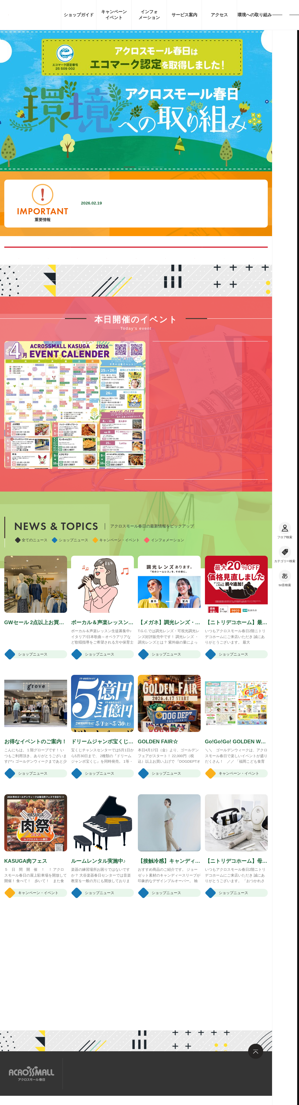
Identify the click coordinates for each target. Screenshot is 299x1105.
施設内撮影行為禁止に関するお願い (151, 203)
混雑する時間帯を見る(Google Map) (73, 255)
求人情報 (120, 1073)
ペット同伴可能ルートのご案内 (199, 255)
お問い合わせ (154, 1073)
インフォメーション (164, 623)
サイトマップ (86, 1073)
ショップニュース (70, 623)
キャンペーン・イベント (116, 623)
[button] (129, 167)
